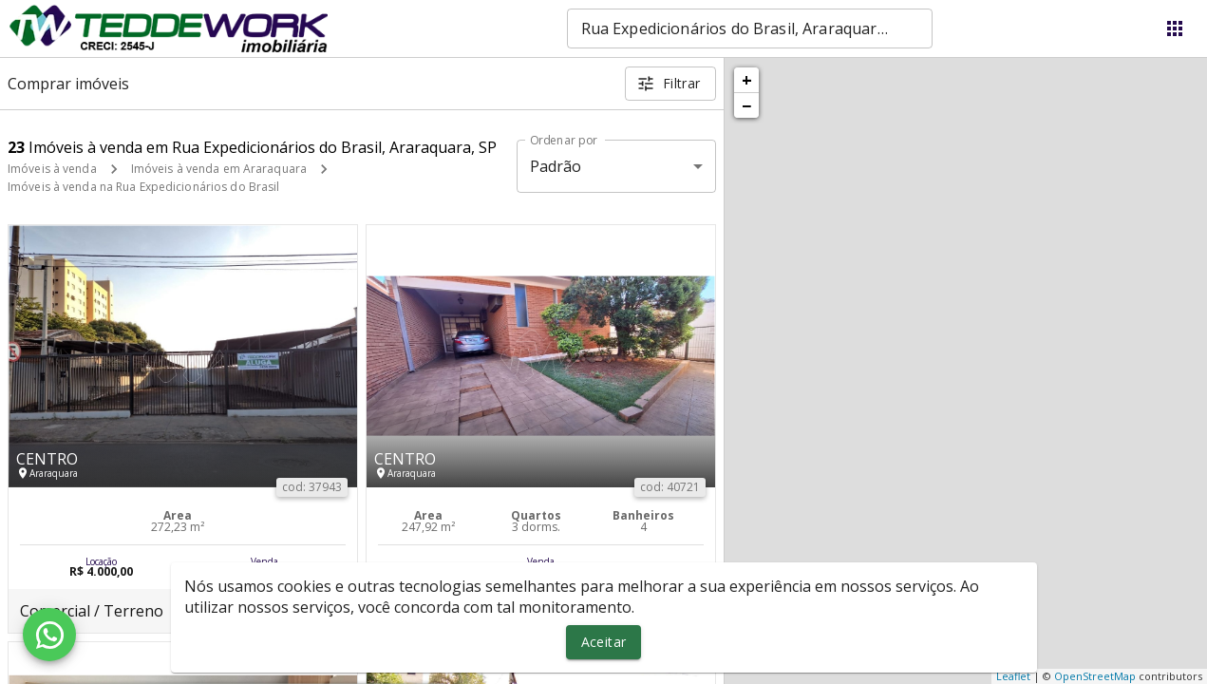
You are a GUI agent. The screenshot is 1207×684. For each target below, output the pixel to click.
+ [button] (747, 79)
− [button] (746, 105)
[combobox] (750, 28)
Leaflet (1013, 676)
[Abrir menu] (1175, 28)
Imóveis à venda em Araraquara (219, 169)
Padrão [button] (556, 166)
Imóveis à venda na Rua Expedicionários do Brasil (143, 187)
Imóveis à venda (52, 169)
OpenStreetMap (1095, 676)
